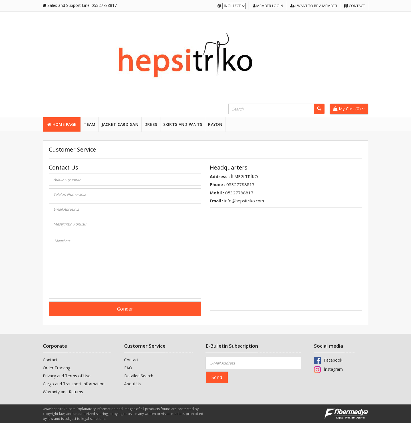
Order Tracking (56, 367)
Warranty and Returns (63, 391)
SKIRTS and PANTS (182, 124)
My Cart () (349, 108)
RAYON (215, 124)
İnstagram (328, 369)
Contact (354, 5)
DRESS (150, 124)
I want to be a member (313, 5)
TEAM (89, 124)
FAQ (128, 367)
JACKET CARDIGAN (120, 124)
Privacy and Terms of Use (66, 375)
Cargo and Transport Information (73, 383)
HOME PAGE (61, 124)
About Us (132, 383)
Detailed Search (138, 375)
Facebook (328, 360)
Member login (268, 5)
